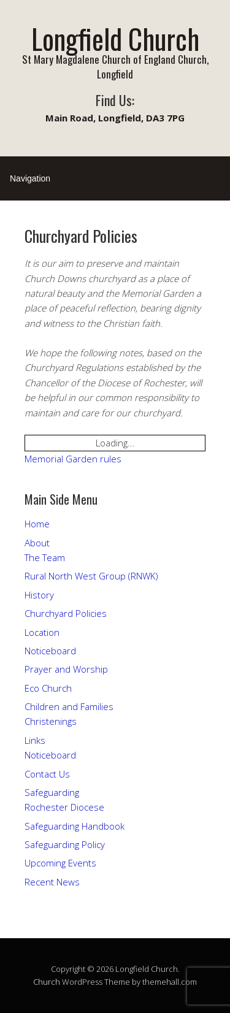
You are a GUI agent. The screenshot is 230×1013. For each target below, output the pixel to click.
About (37, 543)
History (39, 595)
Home (37, 524)
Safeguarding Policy (65, 844)
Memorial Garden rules (73, 459)
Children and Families (69, 706)
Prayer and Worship (66, 669)
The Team (45, 557)
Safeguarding (52, 792)
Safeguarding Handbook (75, 826)
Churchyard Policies (66, 613)
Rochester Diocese (64, 807)
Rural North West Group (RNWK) (91, 576)
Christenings (51, 721)
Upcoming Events (60, 863)
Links (35, 740)
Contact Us (47, 774)
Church (46, 981)
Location (42, 632)
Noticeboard (50, 650)
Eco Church (48, 688)
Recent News (52, 882)
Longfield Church (115, 38)
